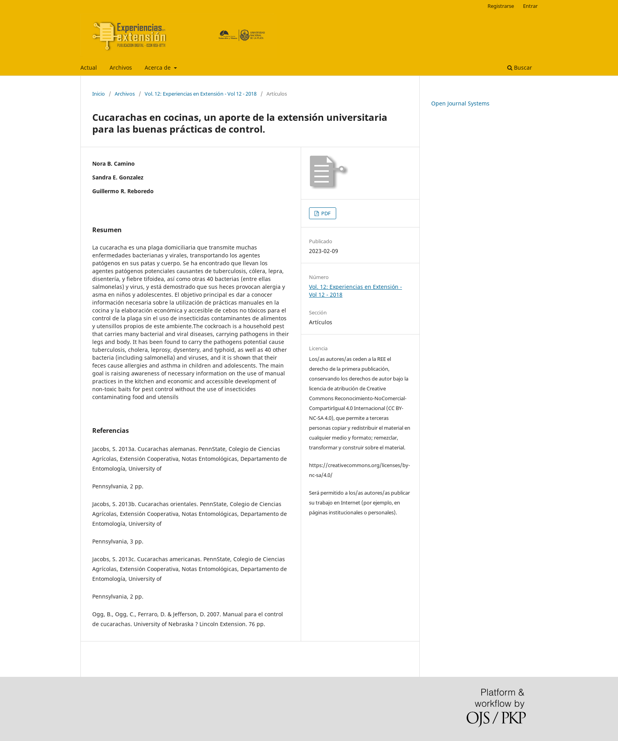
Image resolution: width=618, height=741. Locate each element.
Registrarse (501, 5)
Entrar (530, 5)
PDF (325, 213)
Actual (88, 67)
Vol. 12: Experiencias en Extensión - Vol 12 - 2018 (201, 93)
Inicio (98, 93)
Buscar (519, 67)
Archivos (121, 67)
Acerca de (158, 67)
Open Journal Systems (460, 103)
